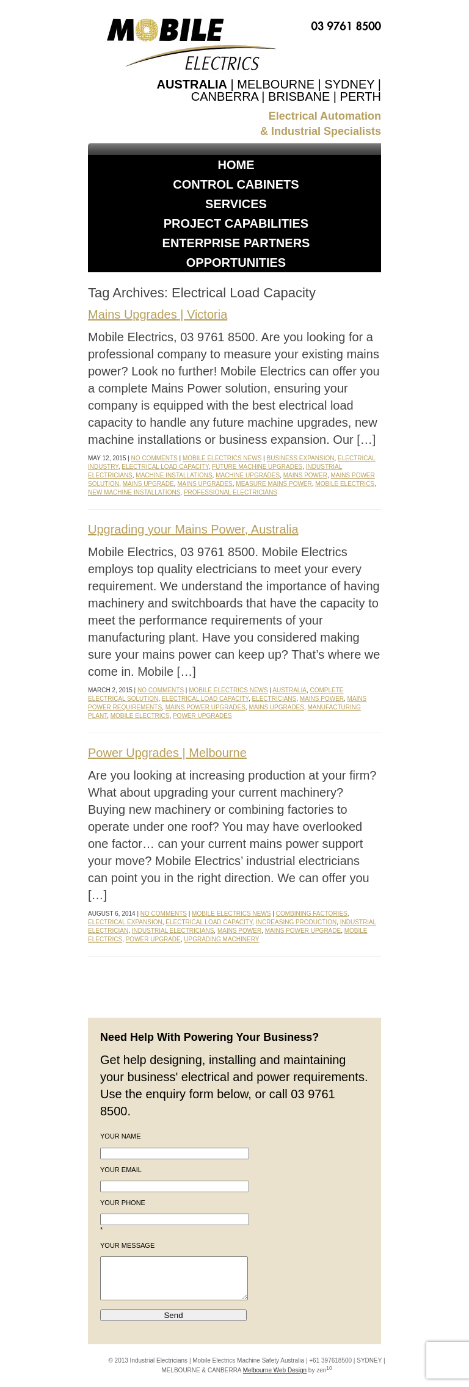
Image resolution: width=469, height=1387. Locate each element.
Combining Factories (311, 913)
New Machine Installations (134, 492)
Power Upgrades (202, 715)
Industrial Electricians (173, 930)
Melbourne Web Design (275, 1370)
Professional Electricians (230, 492)
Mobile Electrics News (222, 458)
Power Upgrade (153, 939)
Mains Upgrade (148, 483)
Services (236, 204)
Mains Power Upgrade (303, 930)
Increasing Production (296, 922)
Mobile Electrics (344, 483)
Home (236, 165)
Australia (289, 690)
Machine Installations (174, 475)
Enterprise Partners (236, 243)
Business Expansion (301, 458)
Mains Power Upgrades (205, 707)
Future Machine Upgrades (257, 466)
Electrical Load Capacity (165, 466)
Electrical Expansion (125, 922)
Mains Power (305, 475)
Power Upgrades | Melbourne (167, 752)
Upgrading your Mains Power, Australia (193, 529)
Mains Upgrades (205, 483)
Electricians (274, 698)
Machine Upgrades (248, 475)
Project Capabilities (236, 223)
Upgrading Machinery (221, 939)
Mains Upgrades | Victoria (157, 314)
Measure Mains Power (273, 483)
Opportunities (236, 262)
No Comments (154, 458)
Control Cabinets (236, 184)
